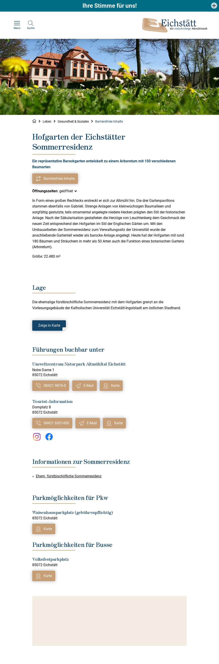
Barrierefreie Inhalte (109, 121)
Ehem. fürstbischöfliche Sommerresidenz (69, 476)
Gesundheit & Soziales (73, 121)
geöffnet (66, 191)
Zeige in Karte (49, 325)
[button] (214, 5)
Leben (47, 121)
